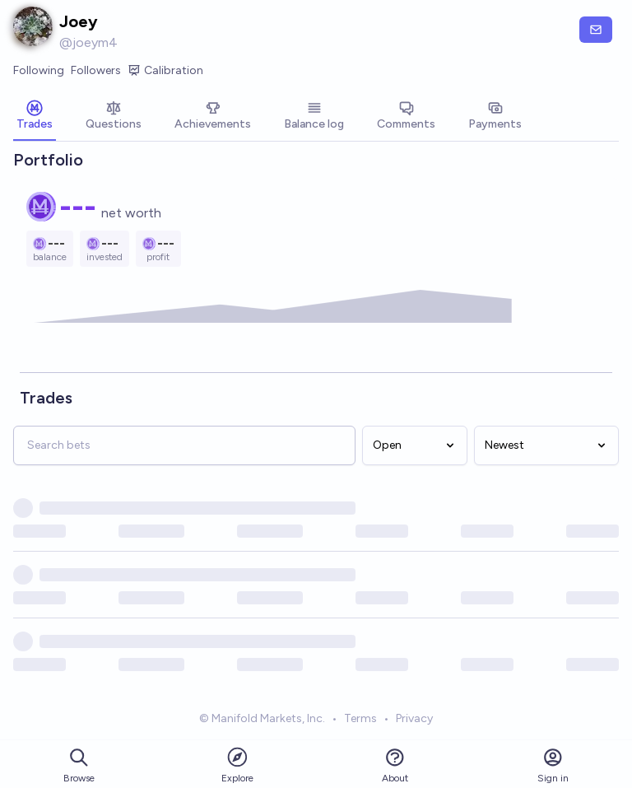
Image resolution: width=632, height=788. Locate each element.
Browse (79, 765)
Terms (360, 718)
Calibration (165, 70)
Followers (96, 70)
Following (38, 70)
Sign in (553, 765)
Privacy (414, 718)
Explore (237, 764)
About (395, 765)
